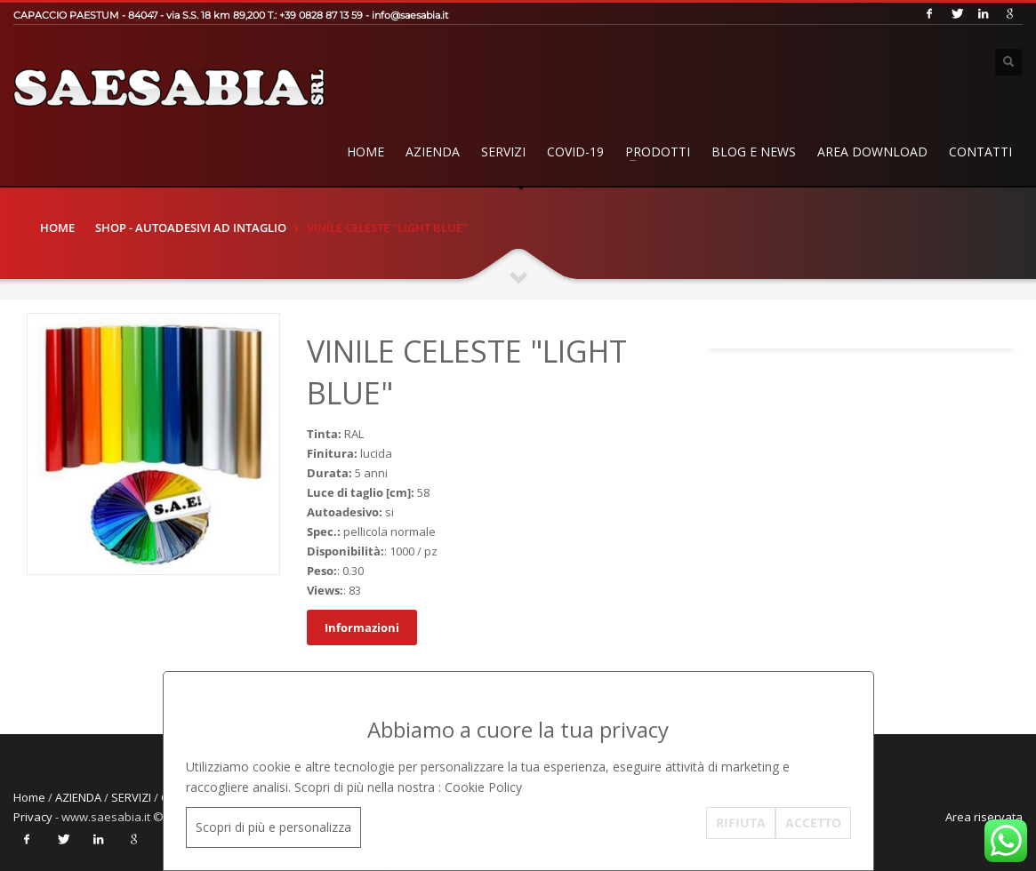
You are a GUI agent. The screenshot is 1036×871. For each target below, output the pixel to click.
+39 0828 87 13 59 (321, 15)
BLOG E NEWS (753, 151)
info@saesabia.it (410, 15)
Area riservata (984, 817)
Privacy (32, 817)
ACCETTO (813, 822)
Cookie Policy (483, 787)
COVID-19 (575, 151)
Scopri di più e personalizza (273, 827)
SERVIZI (503, 151)
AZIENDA (433, 151)
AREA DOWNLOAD (872, 151)
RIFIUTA (741, 822)
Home (365, 151)
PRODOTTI (657, 151)
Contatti (980, 151)
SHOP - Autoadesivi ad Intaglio (190, 228)
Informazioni (362, 627)
